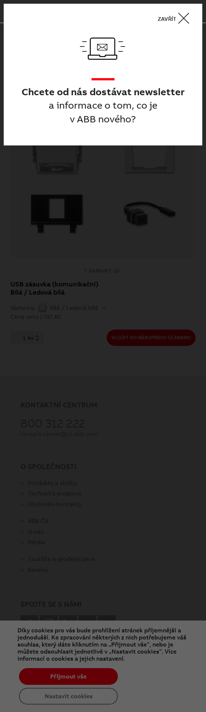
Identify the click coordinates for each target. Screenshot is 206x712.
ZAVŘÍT (176, 18)
